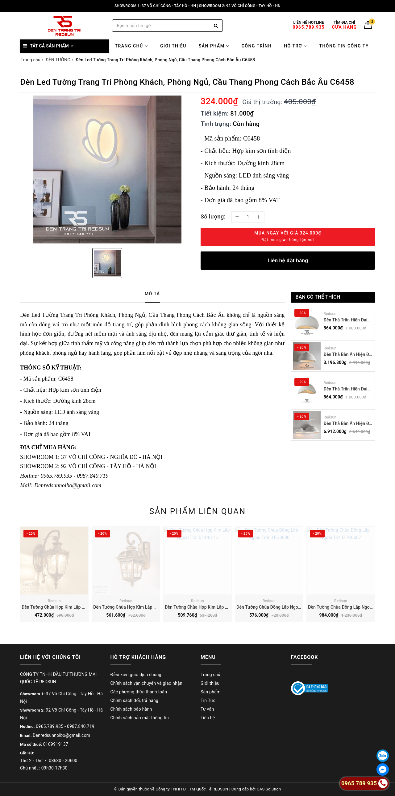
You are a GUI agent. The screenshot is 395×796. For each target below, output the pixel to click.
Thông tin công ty (344, 45)
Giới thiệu (173, 45)
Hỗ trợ (295, 45)
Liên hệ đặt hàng (288, 260)
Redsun (330, 314)
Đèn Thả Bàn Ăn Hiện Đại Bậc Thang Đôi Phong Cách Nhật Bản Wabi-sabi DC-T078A (348, 424)
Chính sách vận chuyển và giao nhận (146, 683)
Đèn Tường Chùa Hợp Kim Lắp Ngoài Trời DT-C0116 (215, 607)
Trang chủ (131, 45)
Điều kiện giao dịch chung (135, 674)
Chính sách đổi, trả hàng (134, 700)
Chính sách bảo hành (131, 709)
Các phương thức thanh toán (138, 691)
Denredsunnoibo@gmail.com (61, 735)
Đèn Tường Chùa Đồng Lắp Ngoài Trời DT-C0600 (283, 607)
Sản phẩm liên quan (197, 511)
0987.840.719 (80, 726)
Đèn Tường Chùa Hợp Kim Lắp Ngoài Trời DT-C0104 (143, 607)
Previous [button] (18, 579)
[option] (107, 169)
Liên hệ (208, 717)
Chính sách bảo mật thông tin (139, 717)
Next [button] (376, 579)
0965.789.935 (49, 726)
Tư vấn (207, 709)
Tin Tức (208, 700)
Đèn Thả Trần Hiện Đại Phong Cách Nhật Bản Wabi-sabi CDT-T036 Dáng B (346, 320)
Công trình (257, 45)
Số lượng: (213, 216)
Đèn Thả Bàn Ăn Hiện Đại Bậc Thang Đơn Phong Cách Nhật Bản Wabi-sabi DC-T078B (348, 355)
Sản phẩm (214, 45)
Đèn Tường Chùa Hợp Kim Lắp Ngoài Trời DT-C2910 (72, 607)
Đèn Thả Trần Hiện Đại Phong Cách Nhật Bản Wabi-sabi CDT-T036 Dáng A (346, 389)
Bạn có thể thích (318, 297)
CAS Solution (269, 789)
